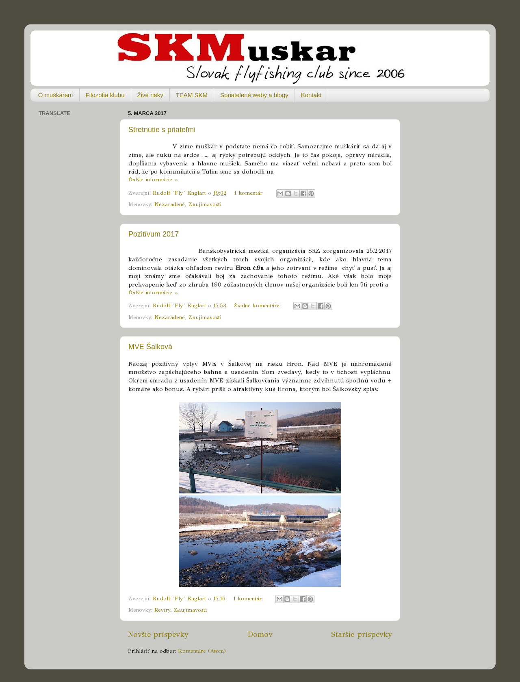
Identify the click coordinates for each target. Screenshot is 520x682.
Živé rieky (150, 94)
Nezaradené (169, 204)
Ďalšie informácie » (153, 179)
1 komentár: (250, 192)
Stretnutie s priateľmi (161, 130)
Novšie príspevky (158, 634)
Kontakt (311, 94)
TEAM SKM (192, 94)
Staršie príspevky (361, 634)
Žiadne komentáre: (258, 305)
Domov (260, 634)
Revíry (162, 609)
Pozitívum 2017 (153, 234)
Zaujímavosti (204, 204)
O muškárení (55, 94)
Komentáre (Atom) (202, 650)
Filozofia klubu (105, 94)
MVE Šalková (150, 347)
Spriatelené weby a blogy (254, 94)
